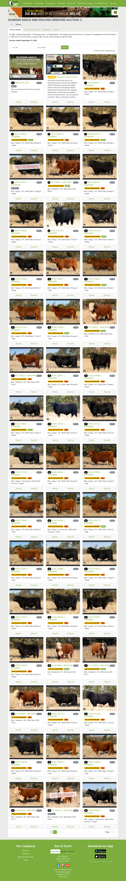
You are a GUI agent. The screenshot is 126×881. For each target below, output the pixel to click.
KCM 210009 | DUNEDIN (19, 135)
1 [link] (55, 832)
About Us (25, 850)
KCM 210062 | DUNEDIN (56, 473)
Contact (61, 3)
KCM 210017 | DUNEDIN (56, 280)
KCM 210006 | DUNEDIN (56, 570)
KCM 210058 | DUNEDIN (19, 232)
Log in (113, 3)
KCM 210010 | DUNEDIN (92, 135)
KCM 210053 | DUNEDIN (92, 618)
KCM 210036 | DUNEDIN (56, 521)
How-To (71, 3)
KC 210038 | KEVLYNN (62, 665)
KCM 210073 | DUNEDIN (92, 280)
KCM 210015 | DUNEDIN (19, 183)
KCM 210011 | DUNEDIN (56, 376)
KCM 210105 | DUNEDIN (19, 328)
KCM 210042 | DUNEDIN (92, 763)
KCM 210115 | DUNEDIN (56, 715)
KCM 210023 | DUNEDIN (56, 618)
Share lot (34, 102)
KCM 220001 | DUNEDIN (19, 666)
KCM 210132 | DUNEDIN (92, 425)
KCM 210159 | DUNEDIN (92, 232)
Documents (47, 29)
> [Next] (61, 832)
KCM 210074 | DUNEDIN (92, 183)
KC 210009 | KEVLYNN (25, 713)
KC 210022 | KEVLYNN (98, 327)
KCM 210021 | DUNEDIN (56, 135)
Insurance (50, 3)
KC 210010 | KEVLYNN (62, 810)
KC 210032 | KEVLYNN (25, 375)
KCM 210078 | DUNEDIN (19, 763)
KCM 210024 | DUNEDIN (56, 328)
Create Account (101, 3)
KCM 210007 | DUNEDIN (92, 84)
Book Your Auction (85, 3)
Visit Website (63, 856)
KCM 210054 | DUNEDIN (56, 763)
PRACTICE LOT (22, 82)
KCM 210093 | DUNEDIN (19, 280)
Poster (56, 29)
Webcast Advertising (25, 857)
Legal (26, 860)
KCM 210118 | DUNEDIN (56, 232)
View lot (18, 102)
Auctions (39, 3)
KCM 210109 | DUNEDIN (92, 715)
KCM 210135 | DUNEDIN (56, 425)
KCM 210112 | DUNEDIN (92, 521)
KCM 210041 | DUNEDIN (19, 425)
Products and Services (67, 77)
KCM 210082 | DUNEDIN (92, 811)
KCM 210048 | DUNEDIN (92, 376)
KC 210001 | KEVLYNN (61, 182)
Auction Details (15, 29)
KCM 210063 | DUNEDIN (19, 570)
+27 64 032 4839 (63, 861)
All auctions (26, 3)
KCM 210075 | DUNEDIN (19, 618)
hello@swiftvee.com (63, 859)
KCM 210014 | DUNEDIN (92, 570)
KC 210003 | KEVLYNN (98, 665)
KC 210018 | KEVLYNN (25, 810)
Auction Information (31, 29)
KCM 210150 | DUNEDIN (19, 473)
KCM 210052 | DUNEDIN (92, 473)
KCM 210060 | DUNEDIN (19, 521)
